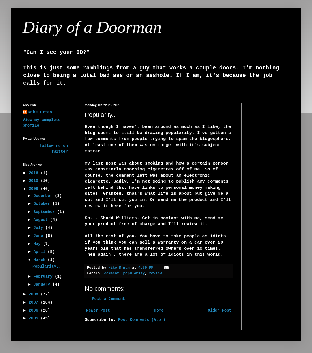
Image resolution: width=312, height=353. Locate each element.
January (42, 284)
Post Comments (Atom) (142, 319)
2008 (35, 294)
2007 (35, 302)
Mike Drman (40, 112)
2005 (35, 318)
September (45, 212)
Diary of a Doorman (92, 27)
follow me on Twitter (53, 149)
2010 (35, 181)
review (155, 273)
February (44, 276)
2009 (35, 189)
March (40, 260)
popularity (134, 273)
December (44, 196)
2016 (35, 173)
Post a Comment (108, 299)
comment (111, 273)
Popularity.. (46, 266)
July (39, 227)
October (42, 203)
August (41, 220)
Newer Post (98, 310)
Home (159, 310)
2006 (35, 310)
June (39, 236)
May (38, 244)
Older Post (219, 310)
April (40, 251)
